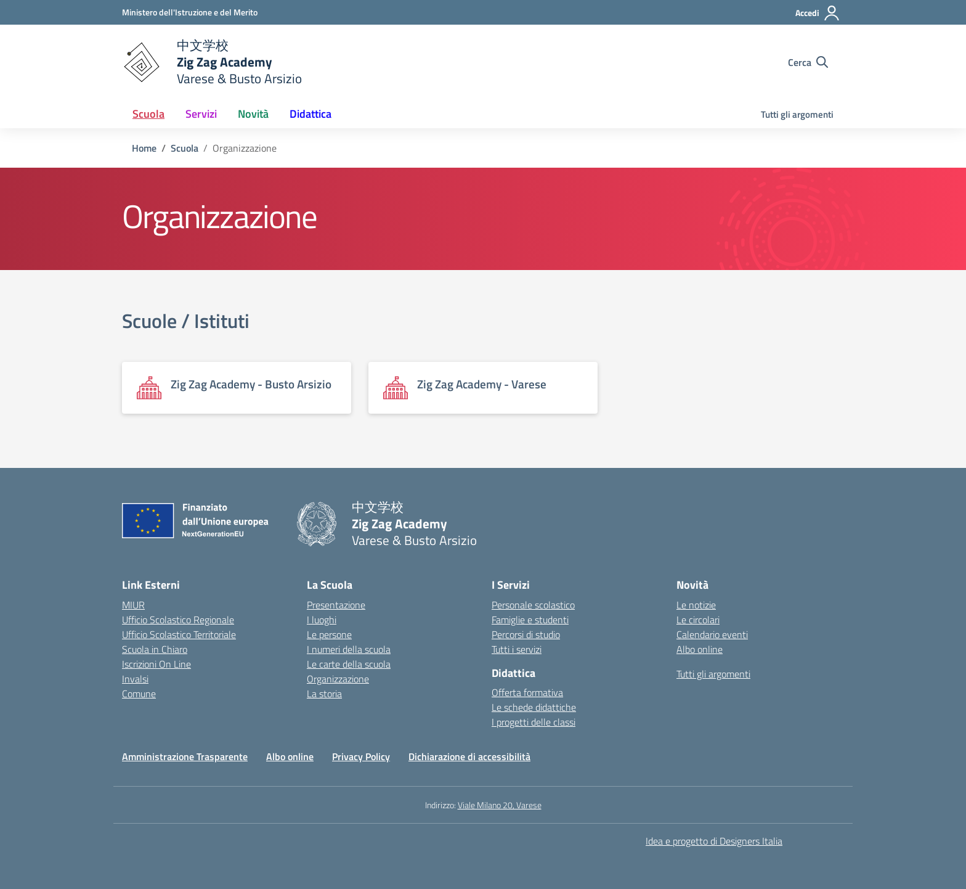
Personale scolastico (533, 604)
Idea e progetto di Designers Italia (714, 841)
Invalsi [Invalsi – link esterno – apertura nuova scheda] (135, 678)
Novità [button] (253, 113)
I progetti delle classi (533, 722)
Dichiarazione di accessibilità (469, 756)
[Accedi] (818, 13)
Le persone (329, 634)
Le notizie (696, 604)
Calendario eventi (712, 634)
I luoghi (321, 619)
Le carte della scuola (349, 664)
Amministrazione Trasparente (185, 756)
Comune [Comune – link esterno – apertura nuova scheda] (139, 693)
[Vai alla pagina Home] (144, 148)
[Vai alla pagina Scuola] (184, 148)
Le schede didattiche (534, 707)
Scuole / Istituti (186, 320)
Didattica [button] (310, 113)
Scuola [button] (148, 113)
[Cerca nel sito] (808, 62)
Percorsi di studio (526, 634)
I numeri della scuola (349, 649)
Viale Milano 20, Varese (500, 804)
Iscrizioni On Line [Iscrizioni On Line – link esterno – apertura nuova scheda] (156, 664)
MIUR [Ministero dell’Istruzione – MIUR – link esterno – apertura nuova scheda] (133, 604)
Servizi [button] (201, 113)
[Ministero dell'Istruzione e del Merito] (190, 12)
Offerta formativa (527, 692)
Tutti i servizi (517, 649)
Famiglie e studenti (530, 619)
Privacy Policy (361, 756)
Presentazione (336, 604)
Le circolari (698, 619)
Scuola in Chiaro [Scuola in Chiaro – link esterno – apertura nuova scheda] (154, 649)
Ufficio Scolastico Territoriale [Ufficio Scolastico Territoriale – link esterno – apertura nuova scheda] (179, 634)
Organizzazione (338, 678)
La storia (324, 693)
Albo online (699, 649)
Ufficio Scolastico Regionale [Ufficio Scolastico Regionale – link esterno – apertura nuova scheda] (178, 619)
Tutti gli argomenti (797, 114)
